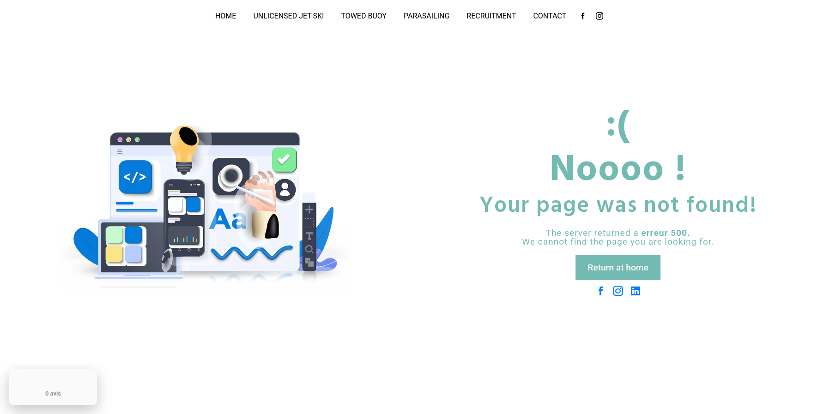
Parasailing (426, 16)
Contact (549, 16)
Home (225, 16)
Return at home (618, 267)
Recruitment (491, 16)
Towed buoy (364, 16)
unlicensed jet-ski (288, 16)
